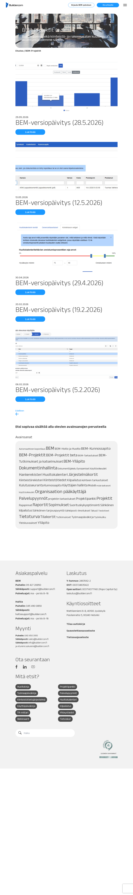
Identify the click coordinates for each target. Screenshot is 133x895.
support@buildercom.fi (42, 589)
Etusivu (19, 50)
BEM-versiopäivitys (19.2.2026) (59, 309)
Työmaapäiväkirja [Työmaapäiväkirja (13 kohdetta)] (82, 517)
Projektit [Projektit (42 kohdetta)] (104, 498)
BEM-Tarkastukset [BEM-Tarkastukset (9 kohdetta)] (88, 455)
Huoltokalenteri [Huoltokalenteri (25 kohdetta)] (55, 474)
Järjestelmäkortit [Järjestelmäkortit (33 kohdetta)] (83, 474)
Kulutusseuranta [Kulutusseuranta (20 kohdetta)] (31, 485)
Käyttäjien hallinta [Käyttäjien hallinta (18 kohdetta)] (75, 485)
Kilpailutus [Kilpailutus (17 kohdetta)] (74, 480)
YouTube (33, 666)
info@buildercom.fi (37, 642)
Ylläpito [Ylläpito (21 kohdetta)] (43, 523)
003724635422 (81, 584)
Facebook (16, 666)
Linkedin (25, 666)
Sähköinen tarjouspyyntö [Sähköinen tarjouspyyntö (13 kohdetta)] (49, 510)
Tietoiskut (65, 719)
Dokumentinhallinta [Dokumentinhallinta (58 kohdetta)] (38, 467)
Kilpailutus (65, 706)
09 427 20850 (33, 584)
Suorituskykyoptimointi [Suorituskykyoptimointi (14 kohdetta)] (84, 505)
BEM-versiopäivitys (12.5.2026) (59, 202)
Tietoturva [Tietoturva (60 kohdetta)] (29, 516)
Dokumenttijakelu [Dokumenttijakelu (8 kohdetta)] (67, 468)
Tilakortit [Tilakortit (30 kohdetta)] (48, 516)
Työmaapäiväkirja (26, 693)
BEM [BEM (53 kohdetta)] (50, 448)
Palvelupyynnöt (68, 693)
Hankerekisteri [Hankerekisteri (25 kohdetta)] (30, 474)
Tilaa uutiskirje (75, 623)
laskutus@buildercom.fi (79, 593)
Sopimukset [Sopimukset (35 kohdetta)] (59, 504)
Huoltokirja (23, 686)
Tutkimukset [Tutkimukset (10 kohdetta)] (63, 517)
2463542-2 (85, 580)
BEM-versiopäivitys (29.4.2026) (60, 283)
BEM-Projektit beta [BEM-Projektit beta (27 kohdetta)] (61, 455)
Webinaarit (23, 719)
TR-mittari (22, 712)
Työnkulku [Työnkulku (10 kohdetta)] (100, 517)
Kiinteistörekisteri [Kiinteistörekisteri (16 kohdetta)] (31, 480)
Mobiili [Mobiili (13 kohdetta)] (92, 485)
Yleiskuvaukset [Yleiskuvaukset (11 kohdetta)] (28, 522)
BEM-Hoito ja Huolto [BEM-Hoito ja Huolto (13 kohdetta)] (68, 448)
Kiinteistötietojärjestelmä (31, 699)
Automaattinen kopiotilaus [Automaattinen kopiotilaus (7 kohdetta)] (32, 449)
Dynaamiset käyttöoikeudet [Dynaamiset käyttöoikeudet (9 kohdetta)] (91, 468)
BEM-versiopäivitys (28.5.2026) (60, 122)
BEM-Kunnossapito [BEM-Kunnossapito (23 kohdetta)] (96, 448)
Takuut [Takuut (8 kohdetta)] (94, 510)
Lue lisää (30, 131)
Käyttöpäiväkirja (26, 706)
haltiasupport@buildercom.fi (30, 614)
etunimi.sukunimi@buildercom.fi (33, 646)
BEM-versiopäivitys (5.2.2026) (58, 389)
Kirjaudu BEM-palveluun (81, 5)
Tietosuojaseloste (77, 636)
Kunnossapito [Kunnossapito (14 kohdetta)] (53, 485)
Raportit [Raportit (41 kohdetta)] (40, 504)
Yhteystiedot (67, 712)
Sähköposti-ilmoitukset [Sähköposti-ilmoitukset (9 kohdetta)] (77, 510)
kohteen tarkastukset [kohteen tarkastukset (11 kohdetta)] (95, 480)
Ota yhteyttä (108, 5)
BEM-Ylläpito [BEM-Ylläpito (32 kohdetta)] (74, 461)
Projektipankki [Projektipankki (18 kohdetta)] (86, 498)
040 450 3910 (31, 635)
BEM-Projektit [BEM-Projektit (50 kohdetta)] (32, 454)
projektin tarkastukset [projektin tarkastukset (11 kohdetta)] (62, 498)
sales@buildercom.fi (38, 638)
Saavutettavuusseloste (80, 630)
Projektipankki (67, 686)
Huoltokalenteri (68, 699)
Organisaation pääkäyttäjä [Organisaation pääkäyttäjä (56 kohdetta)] (60, 491)
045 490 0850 (34, 605)
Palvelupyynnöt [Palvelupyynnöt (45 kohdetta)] (33, 498)
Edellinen (19, 412)
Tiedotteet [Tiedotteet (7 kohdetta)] (103, 510)
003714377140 (90, 589)
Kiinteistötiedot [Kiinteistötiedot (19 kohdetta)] (54, 480)
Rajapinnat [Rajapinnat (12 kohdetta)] (25, 505)
